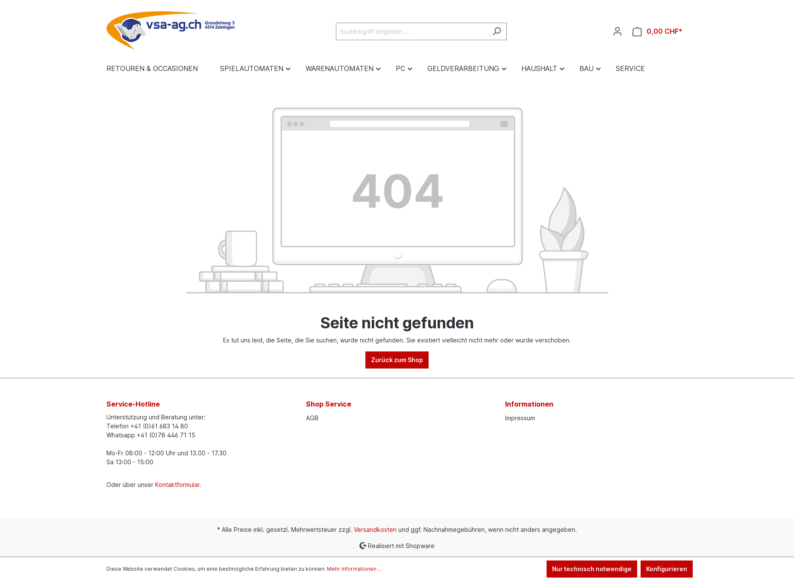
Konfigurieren (666, 568)
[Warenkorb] (657, 31)
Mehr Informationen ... (354, 569)
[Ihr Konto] (617, 31)
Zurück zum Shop (397, 359)
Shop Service (328, 404)
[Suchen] (497, 31)
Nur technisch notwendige (592, 568)
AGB (312, 418)
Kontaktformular (177, 484)
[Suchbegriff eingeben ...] (411, 31)
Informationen (529, 404)
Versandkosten (375, 529)
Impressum (520, 418)
